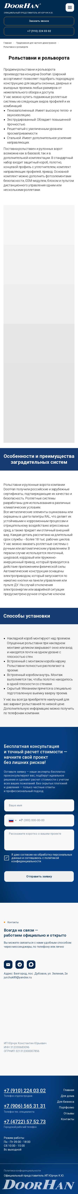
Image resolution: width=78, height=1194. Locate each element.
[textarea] (39, 839)
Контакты (67, 1119)
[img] (70, 7)
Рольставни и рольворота (16, 47)
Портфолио (66, 1107)
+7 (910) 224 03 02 (25, 1090)
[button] (39, 21)
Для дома (67, 1096)
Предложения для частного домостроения (36, 43)
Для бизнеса (65, 1101)
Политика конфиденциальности (22, 1170)
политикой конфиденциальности (35, 859)
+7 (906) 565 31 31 (25, 1106)
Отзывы (69, 1113)
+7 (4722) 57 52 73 (25, 1122)
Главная (8, 43)
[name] (39, 805)
